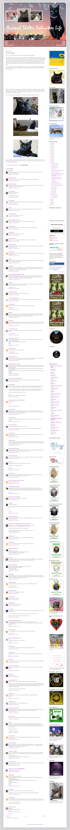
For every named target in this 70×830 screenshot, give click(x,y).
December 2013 (54, 163)
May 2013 (53, 191)
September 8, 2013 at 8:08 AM (14, 353)
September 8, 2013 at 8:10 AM (14, 360)
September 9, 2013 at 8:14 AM (14, 662)
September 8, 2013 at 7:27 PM (14, 579)
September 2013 (54, 167)
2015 (51, 159)
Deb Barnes (11, 797)
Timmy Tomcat (11, 806)
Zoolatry (52, 372)
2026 (51, 143)
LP (9, 722)
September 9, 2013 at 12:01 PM (14, 704)
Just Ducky (11, 596)
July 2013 (53, 188)
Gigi (9, 282)
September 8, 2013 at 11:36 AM (14, 458)
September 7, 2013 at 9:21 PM (14, 204)
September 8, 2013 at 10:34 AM (14, 406)
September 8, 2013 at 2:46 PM (14, 532)
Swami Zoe (10, 536)
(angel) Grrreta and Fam (13, 448)
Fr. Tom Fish (11, 384)
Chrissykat (10, 200)
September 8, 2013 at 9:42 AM (14, 381)
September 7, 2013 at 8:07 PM (14, 174)
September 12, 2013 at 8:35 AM (14, 794)
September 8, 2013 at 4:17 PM (14, 545)
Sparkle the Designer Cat (55, 415)
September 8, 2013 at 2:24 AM (14, 294)
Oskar (10, 461)
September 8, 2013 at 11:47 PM (14, 626)
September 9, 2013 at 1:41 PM (14, 712)
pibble (10, 659)
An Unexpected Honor (54, 182)
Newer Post (8, 816)
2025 (51, 144)
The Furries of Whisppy (13, 298)
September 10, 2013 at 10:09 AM (14, 758)
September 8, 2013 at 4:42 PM (14, 554)
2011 (51, 200)
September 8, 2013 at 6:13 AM (14, 317)
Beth (9, 170)
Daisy (10, 557)
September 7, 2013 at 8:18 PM (14, 180)
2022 (51, 149)
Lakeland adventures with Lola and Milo (16, 400)
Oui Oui (10, 609)
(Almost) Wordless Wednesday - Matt (57, 170)
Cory (9, 503)
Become (52, 265)
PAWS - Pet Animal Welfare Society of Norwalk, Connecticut (57, 268)
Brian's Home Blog (12, 455)
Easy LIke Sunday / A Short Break (56, 185)
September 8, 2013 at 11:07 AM (14, 452)
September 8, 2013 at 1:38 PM (14, 493)
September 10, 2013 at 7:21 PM (14, 765)
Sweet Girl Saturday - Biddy (55, 177)
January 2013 (53, 197)
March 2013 (53, 194)
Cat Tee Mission (11, 590)
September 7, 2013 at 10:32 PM (14, 222)
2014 (51, 160)
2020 (51, 152)
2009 (51, 203)
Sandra (10, 320)
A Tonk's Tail (11, 433)
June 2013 (53, 190)
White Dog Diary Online (55, 396)
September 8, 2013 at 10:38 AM (14, 414)
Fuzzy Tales (11, 304)
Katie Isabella (11, 761)
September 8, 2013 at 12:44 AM (14, 279)
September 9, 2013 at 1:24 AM (14, 634)
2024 (51, 146)
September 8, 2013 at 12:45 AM (14, 288)
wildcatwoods (11, 582)
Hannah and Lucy (12, 751)
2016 (51, 157)
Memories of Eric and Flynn (13, 496)
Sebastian (10, 232)
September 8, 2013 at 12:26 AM (14, 271)
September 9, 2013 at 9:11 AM (14, 670)
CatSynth (52, 391)
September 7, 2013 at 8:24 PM (14, 187)
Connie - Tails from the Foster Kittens (15, 480)
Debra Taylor (11, 226)
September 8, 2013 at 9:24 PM (14, 617)
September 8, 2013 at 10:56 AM (14, 445)
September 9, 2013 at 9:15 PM (14, 747)
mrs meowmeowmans (55, 240)
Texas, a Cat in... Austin (13, 665)
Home (6, 47)
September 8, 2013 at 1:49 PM (14, 499)
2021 (51, 150)
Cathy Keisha (11, 238)
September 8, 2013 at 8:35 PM (14, 605)
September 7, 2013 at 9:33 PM (14, 210)
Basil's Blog (53, 383)
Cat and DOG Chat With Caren (14, 620)
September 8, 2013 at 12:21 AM (14, 262)
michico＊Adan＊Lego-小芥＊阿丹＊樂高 (16, 768)
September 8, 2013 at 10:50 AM (14, 421)
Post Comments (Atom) (14, 817)
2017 (51, 156)
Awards (10, 47)
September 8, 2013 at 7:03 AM (14, 345)
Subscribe (56, 231)
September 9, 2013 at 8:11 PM (14, 739)
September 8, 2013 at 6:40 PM (14, 561)
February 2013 (53, 195)
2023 (51, 147)
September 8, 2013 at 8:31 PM (14, 599)
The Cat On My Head (54, 377)
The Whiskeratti (11, 177)
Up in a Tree (53, 169)
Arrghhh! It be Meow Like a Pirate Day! (57, 173)
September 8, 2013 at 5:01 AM (14, 309)
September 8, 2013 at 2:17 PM (14, 513)
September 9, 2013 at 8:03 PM (14, 732)
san (9, 207)
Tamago (10, 574)
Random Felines (53, 407)
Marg (9, 312)
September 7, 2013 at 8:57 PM (14, 197)
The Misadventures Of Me (13, 486)
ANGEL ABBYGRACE (12, 548)
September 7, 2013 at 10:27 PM (14, 216)
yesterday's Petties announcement (15, 160)
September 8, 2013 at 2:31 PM (14, 520)
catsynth (10, 473)
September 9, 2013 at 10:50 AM (14, 698)
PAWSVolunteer (54, 237)
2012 (51, 199)
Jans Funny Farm (12, 424)
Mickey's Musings (12, 564)
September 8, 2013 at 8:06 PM (14, 593)
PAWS (43, 58)
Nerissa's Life (53, 424)
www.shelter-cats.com (12, 338)
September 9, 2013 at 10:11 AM (14, 690)
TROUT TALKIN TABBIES (55, 402)
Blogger (42, 824)
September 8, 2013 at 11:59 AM (14, 469)
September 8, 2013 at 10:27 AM (14, 396)
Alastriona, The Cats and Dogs (14, 378)
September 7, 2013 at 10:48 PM (14, 235)
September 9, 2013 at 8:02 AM (14, 656)
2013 (51, 162)
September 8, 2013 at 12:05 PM (14, 477)
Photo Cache (11, 629)
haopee (10, 789)
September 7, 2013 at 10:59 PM (14, 241)
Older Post (43, 816)
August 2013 (53, 187)
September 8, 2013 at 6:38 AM (14, 325)
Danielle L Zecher (12, 356)
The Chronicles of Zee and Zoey (56, 410)
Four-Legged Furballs (54, 388)
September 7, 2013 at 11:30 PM (14, 248)
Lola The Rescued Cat (54, 430)
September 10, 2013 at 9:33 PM (14, 771)
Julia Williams (11, 701)
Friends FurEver (53, 380)
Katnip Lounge (11, 244)
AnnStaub (10, 251)
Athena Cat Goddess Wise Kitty (56, 385)
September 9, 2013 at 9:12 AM (14, 676)
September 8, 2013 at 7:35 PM (14, 587)
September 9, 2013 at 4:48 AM (14, 642)
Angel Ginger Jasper (12, 516)
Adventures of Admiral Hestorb (56, 422)
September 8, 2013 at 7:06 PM (14, 570)
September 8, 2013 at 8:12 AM (14, 375)
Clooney (10, 266)
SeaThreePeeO (11, 348)
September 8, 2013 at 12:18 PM (14, 483)
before (27, 58)
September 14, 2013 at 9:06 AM (14, 803)
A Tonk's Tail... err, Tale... (55, 427)
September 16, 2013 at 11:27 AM (14, 811)
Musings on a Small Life (55, 404)
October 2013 (53, 166)
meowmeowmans (54, 238)
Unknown (10, 542)
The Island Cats (11, 213)
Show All (63, 435)
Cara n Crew (11, 191)
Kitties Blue (11, 409)
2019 (51, 153)
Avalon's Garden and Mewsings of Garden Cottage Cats (18, 523)
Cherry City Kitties (12, 680)
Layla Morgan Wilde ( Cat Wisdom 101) (15, 274)
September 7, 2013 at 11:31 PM (14, 255)
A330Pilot (34, 824)
